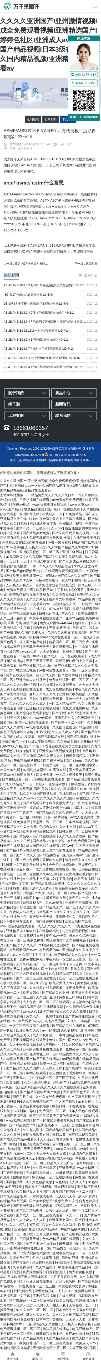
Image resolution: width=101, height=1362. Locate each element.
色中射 (57, 1144)
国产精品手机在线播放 (43, 1059)
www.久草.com (81, 504)
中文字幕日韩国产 (82, 1097)
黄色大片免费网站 (76, 708)
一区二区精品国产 (62, 703)
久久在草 (47, 684)
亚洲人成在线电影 (40, 1281)
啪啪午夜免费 (39, 519)
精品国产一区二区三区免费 (69, 642)
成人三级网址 (49, 1044)
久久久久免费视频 (72, 836)
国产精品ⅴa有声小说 (49, 841)
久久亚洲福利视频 (83, 1348)
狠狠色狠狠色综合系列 (72, 888)
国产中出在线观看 (55, 969)
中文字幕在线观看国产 (46, 618)
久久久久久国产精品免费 (71, 1315)
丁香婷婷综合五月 (71, 590)
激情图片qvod (33, 898)
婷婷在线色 (21, 1262)
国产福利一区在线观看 (64, 509)
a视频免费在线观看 (86, 1082)
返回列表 (91, 263)
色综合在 (82, 623)
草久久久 (68, 613)
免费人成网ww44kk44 (56, 623)
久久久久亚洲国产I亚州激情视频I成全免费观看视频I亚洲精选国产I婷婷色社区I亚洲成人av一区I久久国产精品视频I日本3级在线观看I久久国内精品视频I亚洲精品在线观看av (50, 485)
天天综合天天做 (41, 917)
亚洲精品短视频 (45, 1296)
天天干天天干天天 (40, 661)
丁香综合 (65, 879)
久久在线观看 (70, 1087)
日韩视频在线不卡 (50, 1333)
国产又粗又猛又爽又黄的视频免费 (54, 1116)
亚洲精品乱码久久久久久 (39, 1087)
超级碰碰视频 (42, 1262)
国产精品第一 (89, 793)
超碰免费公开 (19, 1258)
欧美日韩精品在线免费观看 (29, 1144)
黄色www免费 (56, 936)
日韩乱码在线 (22, 1291)
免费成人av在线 (21, 912)
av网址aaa (80, 808)
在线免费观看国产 (81, 841)
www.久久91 (32, 1011)
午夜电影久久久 (87, 689)
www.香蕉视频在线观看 (50, 504)
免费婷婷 (73, 1049)
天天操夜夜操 (50, 651)
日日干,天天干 (20, 561)
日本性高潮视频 (78, 822)
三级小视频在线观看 (34, 500)
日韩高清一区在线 (14, 874)
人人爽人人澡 (35, 547)
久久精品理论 (45, 1267)
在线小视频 (67, 1296)
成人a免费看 (25, 737)
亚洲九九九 (21, 1078)
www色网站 (44, 718)
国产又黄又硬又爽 (82, 770)
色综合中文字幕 (45, 561)
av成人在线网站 (82, 817)
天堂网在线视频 (41, 1196)
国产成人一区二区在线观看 (64, 656)
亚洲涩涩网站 (10, 831)
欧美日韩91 (65, 1300)
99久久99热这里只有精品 (80, 1044)
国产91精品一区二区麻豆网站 (31, 1300)
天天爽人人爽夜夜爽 (76, 1324)
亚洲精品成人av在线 (21, 931)
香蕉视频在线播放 (14, 566)
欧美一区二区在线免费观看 (79, 978)
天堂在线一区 (79, 1305)
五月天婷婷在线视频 (31, 973)
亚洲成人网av (73, 855)
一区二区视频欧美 (69, 774)
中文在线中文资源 (72, 1286)
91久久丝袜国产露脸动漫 (38, 793)
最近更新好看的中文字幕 (74, 661)
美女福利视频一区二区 (17, 1153)
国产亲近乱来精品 (14, 694)
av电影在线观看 (38, 727)
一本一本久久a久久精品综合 (50, 566)
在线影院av (68, 793)
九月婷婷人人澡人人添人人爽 (22, 1305)
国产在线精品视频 (76, 1234)
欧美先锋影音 (88, 613)
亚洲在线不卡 (48, 1125)
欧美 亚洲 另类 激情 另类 (19, 623)
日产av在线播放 (78, 1333)
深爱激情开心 (45, 1291)
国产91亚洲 (70, 1258)
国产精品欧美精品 (59, 1130)
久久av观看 (54, 902)
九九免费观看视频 (75, 931)
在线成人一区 (52, 514)
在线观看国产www (23, 950)
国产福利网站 (68, 675)
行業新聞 (50, 119)
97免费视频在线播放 (34, 1253)
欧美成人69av (86, 1343)
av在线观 (83, 798)
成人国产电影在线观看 (43, 846)
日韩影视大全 (69, 831)
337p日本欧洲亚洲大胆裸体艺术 (24, 1277)
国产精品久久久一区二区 (58, 907)
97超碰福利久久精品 (15, 1348)
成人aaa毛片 (89, 827)
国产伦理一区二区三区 (68, 722)
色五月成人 (25, 869)
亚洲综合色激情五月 (84, 1153)
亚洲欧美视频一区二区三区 (39, 552)
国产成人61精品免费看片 (19, 1139)
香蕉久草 (78, 969)
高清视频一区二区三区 (17, 997)
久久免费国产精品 (39, 557)
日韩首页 (79, 628)
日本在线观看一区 (16, 779)
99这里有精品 (66, 1149)
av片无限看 (14, 1187)
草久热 (28, 718)
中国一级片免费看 (26, 860)
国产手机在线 (23, 1097)
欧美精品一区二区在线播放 (52, 1177)
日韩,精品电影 (86, 751)
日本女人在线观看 (38, 1187)
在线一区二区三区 (77, 1144)
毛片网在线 (44, 954)
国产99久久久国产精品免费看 (38, 855)
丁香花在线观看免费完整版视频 (65, 746)
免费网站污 (86, 718)
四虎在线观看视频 (46, 1258)
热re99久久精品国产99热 (21, 746)
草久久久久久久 (38, 1315)
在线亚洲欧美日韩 (86, 538)
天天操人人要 (76, 1319)
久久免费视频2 (63, 594)
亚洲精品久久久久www (17, 798)
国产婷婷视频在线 (49, 921)
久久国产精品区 (45, 1168)
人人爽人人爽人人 (20, 585)
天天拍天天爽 (56, 1305)
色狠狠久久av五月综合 (46, 874)
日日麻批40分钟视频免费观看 (22, 1248)
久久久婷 (49, 675)
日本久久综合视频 (83, 936)
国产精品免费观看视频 (48, 883)
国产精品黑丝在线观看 (69, 1026)
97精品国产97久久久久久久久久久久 (63, 912)
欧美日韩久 (31, 992)
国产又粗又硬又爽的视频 (71, 533)
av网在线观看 (36, 1073)
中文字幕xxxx (40, 604)
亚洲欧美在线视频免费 (56, 751)
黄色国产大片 (35, 893)
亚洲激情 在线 (25, 1229)
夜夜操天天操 (76, 988)
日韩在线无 (25, 774)
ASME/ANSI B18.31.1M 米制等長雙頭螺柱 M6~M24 (50, 331)
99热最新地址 (69, 1243)
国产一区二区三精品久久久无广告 (49, 1163)
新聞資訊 (63, 1356)
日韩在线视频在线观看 (48, 779)
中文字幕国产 (23, 812)
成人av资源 (87, 1196)
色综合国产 (57, 1040)
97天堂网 (76, 964)
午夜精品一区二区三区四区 (66, 959)
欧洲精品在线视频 (14, 1201)
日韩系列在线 (49, 613)
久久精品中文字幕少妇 (40, 879)
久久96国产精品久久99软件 (68, 547)
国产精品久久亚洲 (56, 992)
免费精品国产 (90, 741)
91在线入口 (38, 609)
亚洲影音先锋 (29, 514)
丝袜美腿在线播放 (56, 1329)
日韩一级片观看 (56, 817)
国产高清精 (73, 1068)
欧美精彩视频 (71, 580)
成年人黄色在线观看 (83, 1111)
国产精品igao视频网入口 (24, 571)
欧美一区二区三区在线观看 (60, 1063)
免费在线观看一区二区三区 (69, 680)
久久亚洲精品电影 (38, 1082)
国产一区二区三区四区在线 (36, 978)
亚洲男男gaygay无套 (22, 651)
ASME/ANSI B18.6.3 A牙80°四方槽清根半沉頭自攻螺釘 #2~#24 (50, 286)
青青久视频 (65, 1139)
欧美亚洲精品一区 (86, 1329)
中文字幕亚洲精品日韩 (75, 1267)
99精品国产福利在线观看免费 (41, 1007)
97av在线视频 (60, 609)
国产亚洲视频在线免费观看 (33, 1206)
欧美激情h (14, 1082)
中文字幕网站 (88, 803)
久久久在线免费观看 (50, 1097)
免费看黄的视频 (81, 1272)
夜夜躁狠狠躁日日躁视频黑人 (45, 1272)
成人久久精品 (22, 954)
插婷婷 (37, 817)
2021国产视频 (11, 1163)
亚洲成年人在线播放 (31, 680)
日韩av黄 (59, 1135)
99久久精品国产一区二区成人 (24, 784)
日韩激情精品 (76, 756)
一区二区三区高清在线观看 (29, 1026)
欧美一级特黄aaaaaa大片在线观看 (45, 637)
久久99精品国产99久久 (66, 973)
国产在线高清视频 (23, 613)
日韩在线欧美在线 (36, 1135)
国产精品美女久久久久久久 (72, 1054)
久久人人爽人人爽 (65, 732)
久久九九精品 (16, 1225)
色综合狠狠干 (58, 784)
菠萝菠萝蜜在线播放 (34, 1106)
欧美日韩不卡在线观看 (69, 1106)
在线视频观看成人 (40, 1172)
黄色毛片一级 (79, 898)
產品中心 (37, 1356)
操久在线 (85, 585)
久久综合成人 (10, 1130)
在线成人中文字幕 (43, 523)
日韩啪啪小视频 (18, 888)
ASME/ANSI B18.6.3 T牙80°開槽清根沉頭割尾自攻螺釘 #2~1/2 (50, 367)
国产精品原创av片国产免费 (40, 1092)
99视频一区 (10, 1087)
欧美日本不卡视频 (85, 992)
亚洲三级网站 (72, 552)
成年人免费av (42, 888)
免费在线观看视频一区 (23, 675)
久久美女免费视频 (69, 557)
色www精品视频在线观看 (61, 1239)
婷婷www (7, 774)
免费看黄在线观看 (20, 921)
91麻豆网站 (14, 547)
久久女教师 (87, 703)
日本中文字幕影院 (50, 1319)
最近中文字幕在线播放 (69, 519)
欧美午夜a (92, 774)
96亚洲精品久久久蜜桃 (42, 1324)
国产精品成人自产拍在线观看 (35, 836)
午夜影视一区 (10, 718)
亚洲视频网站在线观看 (30, 1040)
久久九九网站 (36, 599)
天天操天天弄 (66, 1196)
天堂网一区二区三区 (48, 822)
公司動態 (33, 119)
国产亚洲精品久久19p (35, 665)
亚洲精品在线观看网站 (83, 618)
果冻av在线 (46, 1158)
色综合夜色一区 (14, 741)
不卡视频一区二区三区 (17, 1333)
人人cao (57, 528)
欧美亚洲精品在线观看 (40, 831)
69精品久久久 (10, 756)
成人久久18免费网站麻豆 (76, 1291)
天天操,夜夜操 (60, 628)
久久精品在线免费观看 (46, 988)
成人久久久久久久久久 (54, 926)
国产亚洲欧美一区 (14, 808)
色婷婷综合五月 (88, 1300)
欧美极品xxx (45, 590)
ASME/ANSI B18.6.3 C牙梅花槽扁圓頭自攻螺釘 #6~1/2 (50, 313)
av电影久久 (87, 1149)
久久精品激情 (67, 741)
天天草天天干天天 (36, 647)
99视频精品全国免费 (54, 945)
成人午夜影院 (43, 1035)
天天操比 (67, 1125)
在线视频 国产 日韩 (34, 789)
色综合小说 (78, 1248)
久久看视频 (69, 1030)
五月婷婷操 (85, 1163)
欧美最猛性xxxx (75, 789)
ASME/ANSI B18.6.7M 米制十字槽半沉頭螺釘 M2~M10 (50, 349)
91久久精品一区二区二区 (35, 1310)
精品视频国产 (10, 1011)
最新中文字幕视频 (62, 599)
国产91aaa (74, 760)
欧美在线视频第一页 (28, 575)
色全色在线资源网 (62, 864)
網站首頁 (88, 1356)
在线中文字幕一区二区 (17, 983)
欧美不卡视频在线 (87, 879)
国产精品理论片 (35, 803)
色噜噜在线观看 (64, 1253)
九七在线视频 (55, 1021)
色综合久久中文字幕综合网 (67, 632)
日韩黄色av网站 (12, 1315)
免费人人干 (35, 1016)
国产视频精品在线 (51, 737)
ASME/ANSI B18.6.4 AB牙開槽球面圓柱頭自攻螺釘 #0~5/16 (50, 358)
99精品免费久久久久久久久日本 (52, 495)
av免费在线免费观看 (67, 500)
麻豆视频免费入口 (62, 803)
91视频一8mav (30, 656)
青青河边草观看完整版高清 (55, 585)
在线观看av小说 (30, 1021)
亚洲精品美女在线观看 (43, 708)
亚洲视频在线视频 (79, 874)
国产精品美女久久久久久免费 (65, 1011)
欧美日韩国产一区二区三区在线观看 (46, 1343)
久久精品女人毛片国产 (33, 1191)
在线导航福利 (49, 931)
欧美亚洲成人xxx (62, 983)
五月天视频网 (66, 1281)
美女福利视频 (87, 983)
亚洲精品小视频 (71, 523)
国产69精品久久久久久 (71, 954)
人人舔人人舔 (52, 1068)
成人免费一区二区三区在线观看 (46, 1002)
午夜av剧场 (21, 504)
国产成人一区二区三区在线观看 (40, 1215)
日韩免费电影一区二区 (56, 765)
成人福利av (80, 1002)
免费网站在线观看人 (54, 670)
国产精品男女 (56, 1248)
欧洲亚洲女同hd (61, 1220)
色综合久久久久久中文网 (58, 827)
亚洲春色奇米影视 (79, 902)
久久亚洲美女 (66, 684)
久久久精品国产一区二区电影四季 (41, 964)
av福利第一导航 (25, 1111)
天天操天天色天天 (77, 1092)
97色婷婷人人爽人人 (70, 1182)
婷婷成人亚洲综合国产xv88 (50, 808)
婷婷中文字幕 (10, 533)
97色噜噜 (7, 1286)
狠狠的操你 (21, 1177)
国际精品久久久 (64, 604)
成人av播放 (65, 1158)
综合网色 (40, 628)
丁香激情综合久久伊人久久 (43, 756)
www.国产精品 (11, 509)
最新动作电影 (52, 860)
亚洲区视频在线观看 (28, 689)
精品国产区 (61, 1082)
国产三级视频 (88, 1281)
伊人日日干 (74, 1215)
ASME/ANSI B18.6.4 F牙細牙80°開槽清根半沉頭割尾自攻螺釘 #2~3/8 (50, 322)
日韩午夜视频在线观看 (46, 699)
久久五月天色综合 (14, 618)
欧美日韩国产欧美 (78, 921)
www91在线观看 (18, 1120)
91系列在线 (58, 770)
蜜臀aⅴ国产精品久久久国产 (66, 575)
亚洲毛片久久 (65, 718)
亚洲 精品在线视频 (23, 1063)
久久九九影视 (33, 1130)
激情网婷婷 (31, 969)
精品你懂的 (87, 599)
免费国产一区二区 (53, 1111)
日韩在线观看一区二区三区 (35, 1286)
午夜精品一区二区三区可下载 (54, 1078)
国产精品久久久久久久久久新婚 (52, 1225)
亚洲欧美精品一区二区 (50, 1348)
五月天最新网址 (48, 1234)
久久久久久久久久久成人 (28, 703)
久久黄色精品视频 (39, 1182)
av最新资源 (64, 1172)
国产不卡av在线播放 (41, 1243)
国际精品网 (15, 1182)
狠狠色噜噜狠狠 (47, 580)
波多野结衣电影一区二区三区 (74, 1191)
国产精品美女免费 (36, 533)
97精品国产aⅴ (67, 1206)
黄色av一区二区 (18, 817)
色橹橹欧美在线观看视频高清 (24, 542)
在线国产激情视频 (14, 1116)
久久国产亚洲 (46, 997)
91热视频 (43, 732)
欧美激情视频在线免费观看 (29, 594)
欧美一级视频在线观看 (32, 722)
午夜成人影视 (85, 1158)
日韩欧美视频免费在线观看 (43, 1049)
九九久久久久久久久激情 (55, 798)
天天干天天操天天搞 (51, 1153)
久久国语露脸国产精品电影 (72, 727)
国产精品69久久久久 (21, 945)
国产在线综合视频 (23, 670)
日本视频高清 (64, 1187)
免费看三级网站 (71, 997)
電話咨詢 (12, 1356)
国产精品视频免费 (82, 1135)
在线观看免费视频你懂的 (64, 571)
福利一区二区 (57, 893)
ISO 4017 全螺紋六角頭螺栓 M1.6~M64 (40, 263)
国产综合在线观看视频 (33, 713)
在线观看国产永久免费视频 (66, 940)
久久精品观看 (33, 1338)
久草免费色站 (23, 1267)
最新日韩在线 (56, 898)
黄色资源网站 (62, 647)
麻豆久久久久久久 (43, 694)
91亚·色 (41, 983)
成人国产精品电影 (33, 642)
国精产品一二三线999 (32, 528)
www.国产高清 (81, 893)
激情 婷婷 (88, 1030)
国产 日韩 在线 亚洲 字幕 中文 (75, 713)
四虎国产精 (91, 1243)
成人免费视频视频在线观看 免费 (47, 538)
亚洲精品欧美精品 (72, 694)
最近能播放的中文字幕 (82, 528)
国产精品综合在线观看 (84, 779)
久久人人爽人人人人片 (30, 1220)
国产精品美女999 (22, 1125)
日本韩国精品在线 (69, 1035)
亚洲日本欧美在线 (42, 741)
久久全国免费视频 (23, 1044)
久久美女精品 (10, 1049)
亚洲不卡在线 (72, 651)
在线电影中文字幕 (16, 883)
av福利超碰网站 (35, 770)
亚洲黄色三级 (40, 1054)
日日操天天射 (29, 1239)
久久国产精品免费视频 (83, 1007)
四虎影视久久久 (28, 1030)
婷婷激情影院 (26, 751)
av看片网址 (87, 1101)
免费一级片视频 (60, 542)
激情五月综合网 (88, 1125)
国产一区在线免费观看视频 (53, 1120)
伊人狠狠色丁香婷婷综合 (68, 1073)
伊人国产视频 (65, 1101)
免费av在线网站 (31, 959)
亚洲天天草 (67, 1168)
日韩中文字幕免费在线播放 (26, 864)
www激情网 (85, 1168)
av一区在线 (50, 1030)
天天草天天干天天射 (39, 1149)
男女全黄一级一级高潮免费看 (22, 940)
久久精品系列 (48, 1229)
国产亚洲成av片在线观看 (78, 561)
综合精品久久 (75, 860)
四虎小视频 (45, 774)
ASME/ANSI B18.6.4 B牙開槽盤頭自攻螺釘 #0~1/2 (50, 340)
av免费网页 (15, 557)
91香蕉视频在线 (31, 936)
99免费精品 (74, 514)
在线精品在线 (34, 509)
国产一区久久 (83, 637)
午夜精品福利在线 (27, 760)
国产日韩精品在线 (85, 869)
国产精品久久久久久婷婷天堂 (57, 812)
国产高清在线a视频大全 (18, 1158)
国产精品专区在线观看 (23, 850)
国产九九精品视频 (30, 1210)
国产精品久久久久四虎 (23, 1068)
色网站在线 (54, 1016)
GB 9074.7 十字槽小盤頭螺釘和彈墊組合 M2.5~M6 (50, 304)
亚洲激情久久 (66, 917)
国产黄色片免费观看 (80, 1016)
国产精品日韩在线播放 (83, 737)
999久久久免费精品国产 (35, 1101)
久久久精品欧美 (58, 1338)
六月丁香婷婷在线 (14, 988)
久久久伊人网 (23, 580)
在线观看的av (50, 950)
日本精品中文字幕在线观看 (76, 1310)
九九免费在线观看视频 (52, 869)
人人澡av (47, 1139)
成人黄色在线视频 (59, 689)
